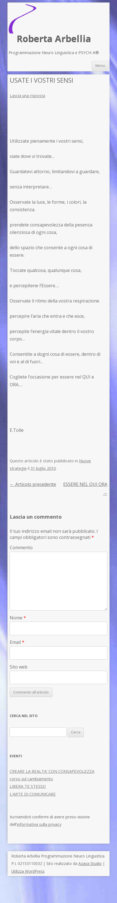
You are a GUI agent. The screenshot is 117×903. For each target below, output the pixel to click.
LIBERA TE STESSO (28, 786)
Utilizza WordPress (28, 871)
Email (17, 642)
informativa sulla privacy (39, 824)
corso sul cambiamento (31, 778)
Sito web (18, 667)
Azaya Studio (90, 863)
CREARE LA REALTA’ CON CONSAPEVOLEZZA (52, 771)
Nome (18, 618)
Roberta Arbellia (54, 38)
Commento (21, 547)
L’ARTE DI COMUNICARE (33, 794)
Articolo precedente (33, 484)
